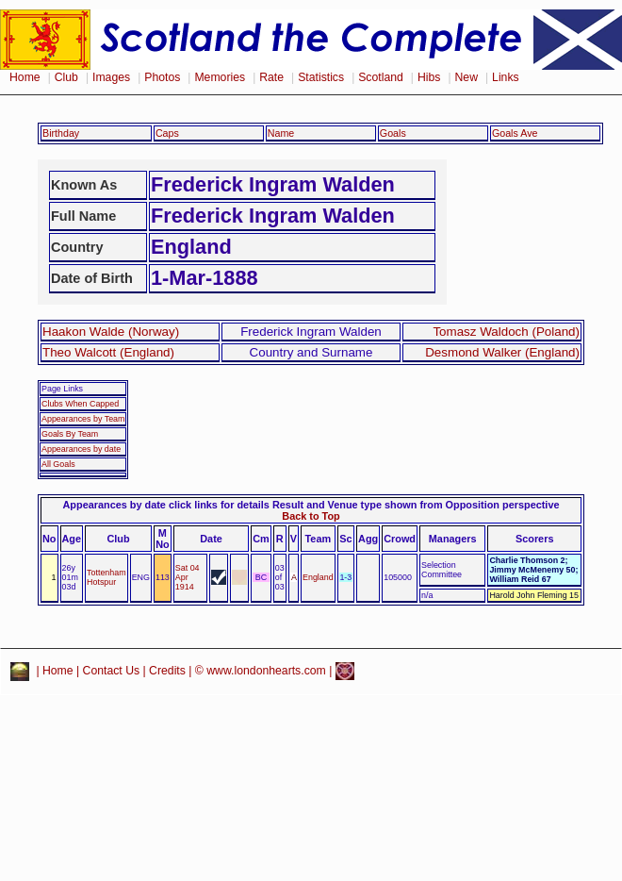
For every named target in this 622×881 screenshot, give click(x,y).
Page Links (62, 388)
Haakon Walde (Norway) (110, 331)
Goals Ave (515, 133)
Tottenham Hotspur (106, 577)
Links (505, 77)
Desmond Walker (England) (502, 352)
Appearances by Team (82, 419)
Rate (271, 77)
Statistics (321, 77)
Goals (393, 133)
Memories (219, 77)
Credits (167, 670)
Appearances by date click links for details (166, 504)
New (466, 77)
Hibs (428, 77)
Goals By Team (69, 434)
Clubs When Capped (80, 403)
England (318, 577)
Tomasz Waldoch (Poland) (506, 331)
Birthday (60, 133)
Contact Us (111, 670)
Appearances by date (81, 449)
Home (25, 77)
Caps (167, 133)
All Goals (58, 464)
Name (281, 133)
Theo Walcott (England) (108, 352)
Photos (162, 77)
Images (111, 77)
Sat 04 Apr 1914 (187, 577)
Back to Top (310, 516)
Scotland (380, 77)
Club (66, 77)
